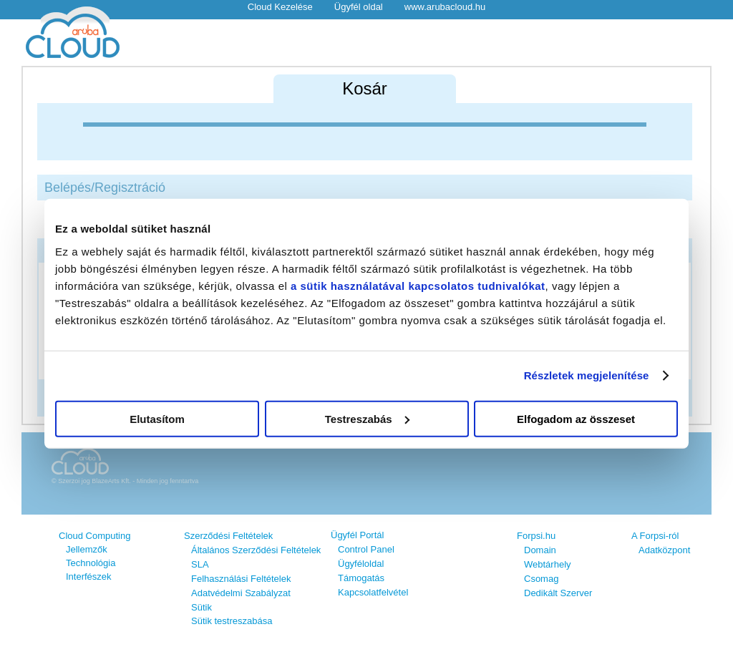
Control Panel (366, 549)
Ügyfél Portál (357, 535)
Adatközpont (664, 550)
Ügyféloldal (361, 563)
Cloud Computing (94, 535)
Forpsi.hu (536, 535)
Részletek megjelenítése (586, 375)
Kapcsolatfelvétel (373, 592)
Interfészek (89, 576)
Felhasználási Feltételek (241, 578)
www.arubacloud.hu (444, 6)
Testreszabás (367, 418)
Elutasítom (157, 418)
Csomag (541, 578)
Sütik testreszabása (231, 621)
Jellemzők (86, 549)
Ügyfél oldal (358, 6)
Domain (540, 550)
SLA (200, 564)
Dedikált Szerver (558, 593)
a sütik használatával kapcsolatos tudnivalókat (418, 285)
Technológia (90, 563)
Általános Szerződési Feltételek (256, 550)
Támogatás (361, 578)
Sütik (201, 607)
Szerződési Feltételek (228, 535)
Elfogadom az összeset (576, 418)
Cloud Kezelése (280, 6)
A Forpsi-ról (655, 535)
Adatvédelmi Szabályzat (241, 593)
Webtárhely (547, 564)
